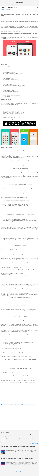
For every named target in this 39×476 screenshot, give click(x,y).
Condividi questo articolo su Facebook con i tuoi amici (19, 385)
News (34, 404)
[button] (37, 7)
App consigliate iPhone (21, 404)
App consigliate (3, 404)
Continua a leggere (34, 443)
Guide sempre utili (29, 404)
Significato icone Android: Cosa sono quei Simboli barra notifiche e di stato (17, 458)
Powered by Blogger (19, 471)
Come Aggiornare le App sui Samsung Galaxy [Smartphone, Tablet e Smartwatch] (18, 446)
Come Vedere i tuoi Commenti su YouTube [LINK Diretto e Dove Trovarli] (16, 434)
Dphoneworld (19, 2)
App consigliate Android (12, 404)
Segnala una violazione (19, 473)
